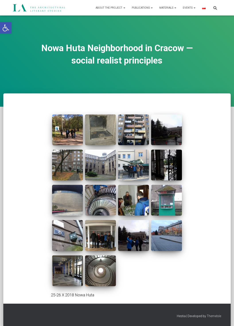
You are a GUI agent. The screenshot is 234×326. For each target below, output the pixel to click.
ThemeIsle (214, 316)
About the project (110, 7)
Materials (167, 7)
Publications (142, 7)
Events (189, 7)
